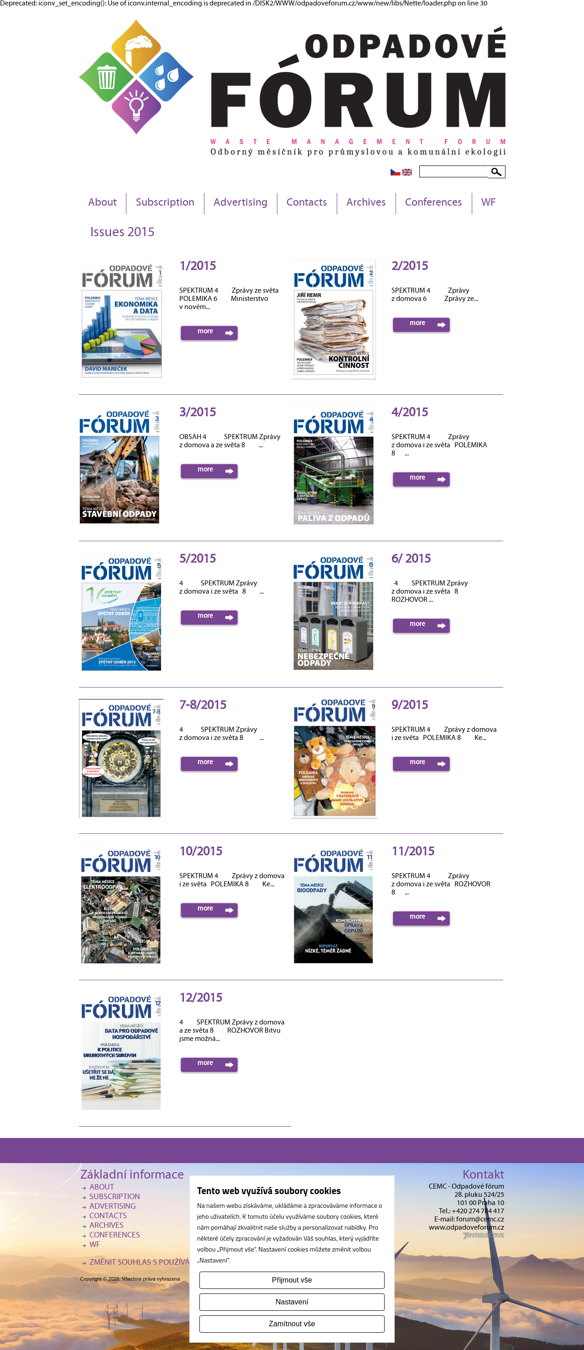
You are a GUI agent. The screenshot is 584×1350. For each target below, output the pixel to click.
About (102, 203)
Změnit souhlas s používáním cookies (162, 1263)
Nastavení (292, 1302)
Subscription (165, 203)
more (205, 332)
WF (488, 203)
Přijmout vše (292, 1280)
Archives (366, 203)
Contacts (307, 203)
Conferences (433, 203)
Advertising (240, 203)
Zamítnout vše (292, 1324)
